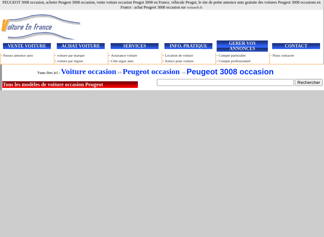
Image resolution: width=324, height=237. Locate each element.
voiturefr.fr (195, 7)
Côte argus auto (122, 61)
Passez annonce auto (18, 55)
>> (154, 73)
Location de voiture (179, 55)
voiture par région (70, 61)
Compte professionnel (234, 61)
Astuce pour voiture (179, 61)
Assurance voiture (124, 55)
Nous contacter (283, 55)
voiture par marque (71, 55)
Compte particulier (232, 55)
